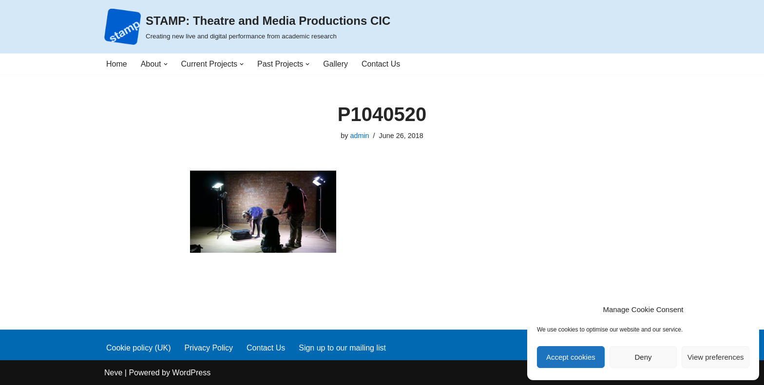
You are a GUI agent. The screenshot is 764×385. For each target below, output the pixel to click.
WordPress (191, 372)
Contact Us (381, 64)
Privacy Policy (208, 348)
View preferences (716, 357)
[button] (166, 64)
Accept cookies (570, 357)
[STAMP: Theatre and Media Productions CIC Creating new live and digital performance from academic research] (247, 27)
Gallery (335, 64)
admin (359, 136)
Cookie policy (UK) (138, 348)
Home (116, 64)
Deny (642, 357)
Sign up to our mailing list (342, 348)
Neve (113, 372)
